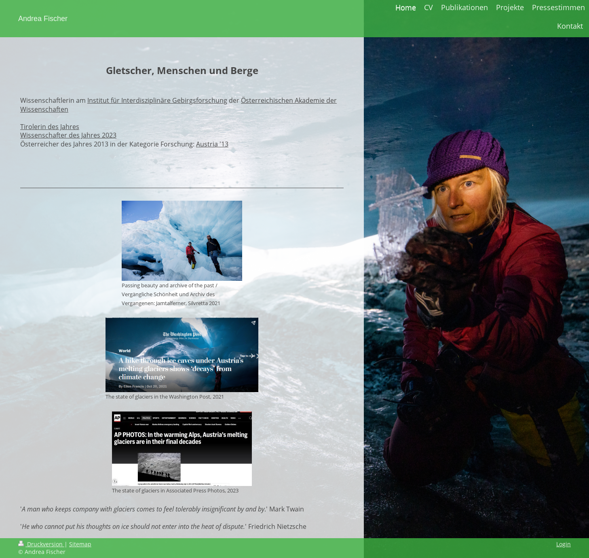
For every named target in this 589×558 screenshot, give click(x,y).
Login (563, 544)
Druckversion (41, 544)
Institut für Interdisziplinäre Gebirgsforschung (157, 100)
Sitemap (80, 544)
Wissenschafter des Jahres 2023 (68, 135)
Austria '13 (212, 144)
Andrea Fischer (43, 19)
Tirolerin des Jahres (49, 126)
